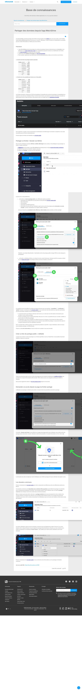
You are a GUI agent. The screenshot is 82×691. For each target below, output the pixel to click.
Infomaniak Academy (33, 596)
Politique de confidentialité (39, 608)
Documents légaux (35, 607)
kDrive (48, 38)
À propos (32, 1)
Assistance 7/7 (20, 589)
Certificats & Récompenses (47, 591)
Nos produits (18, 1)
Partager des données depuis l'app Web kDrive (37, 20)
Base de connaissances (19, 20)
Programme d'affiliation (33, 591)
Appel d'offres (31, 594)
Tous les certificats (8, 597)
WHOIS (18, 599)
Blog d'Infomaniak (8, 596)
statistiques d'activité (54, 97)
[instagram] (75, 582)
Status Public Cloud (21, 601)
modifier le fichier (58, 376)
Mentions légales (43, 607)
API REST (19, 596)
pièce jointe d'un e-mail (30, 50)
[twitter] (68, 582)
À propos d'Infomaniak (9, 589)
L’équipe (6, 591)
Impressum (7, 599)
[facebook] (66, 582)
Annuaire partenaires (33, 592)
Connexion (75, 1)
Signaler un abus (20, 597)
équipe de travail (25, 259)
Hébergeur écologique (46, 589)
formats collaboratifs (51, 200)
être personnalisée (41, 53)
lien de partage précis (36, 381)
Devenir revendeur (32, 589)
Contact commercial (21, 594)
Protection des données (28, 608)
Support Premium (20, 592)
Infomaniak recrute (8, 592)
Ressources (25, 1)
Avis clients (7, 601)
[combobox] (40, 24)
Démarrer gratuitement (66, 1)
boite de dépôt (23, 52)
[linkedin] (72, 582)
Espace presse (8, 594)
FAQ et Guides (20, 591)
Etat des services (20, 603)
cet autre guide (37, 135)
